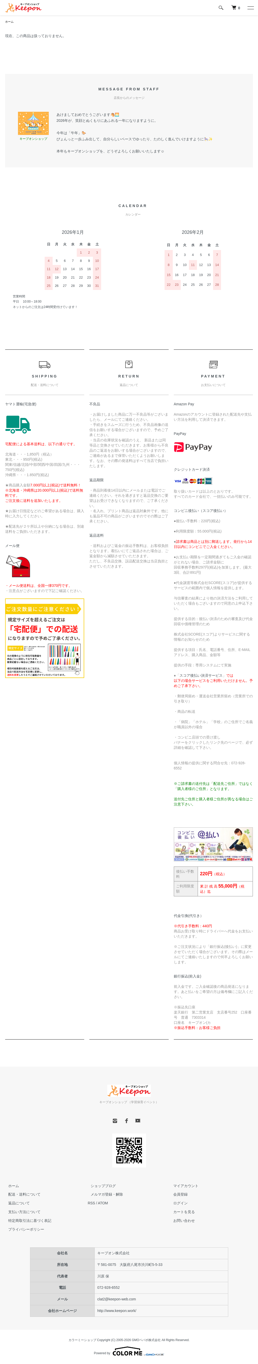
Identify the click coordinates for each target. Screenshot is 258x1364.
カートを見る (181, 1212)
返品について (16, 1204)
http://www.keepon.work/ (116, 1311)
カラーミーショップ (82, 1340)
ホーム (9, 22)
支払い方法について (21, 1212)
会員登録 (177, 1195)
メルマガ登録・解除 (104, 1195)
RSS (91, 1204)
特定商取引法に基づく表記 (26, 1221)
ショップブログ (100, 1186)
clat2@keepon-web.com (116, 1300)
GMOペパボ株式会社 (146, 1340)
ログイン (177, 1204)
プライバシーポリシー (23, 1230)
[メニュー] (250, 7)
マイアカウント (182, 1186)
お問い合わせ (181, 1221)
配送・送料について (21, 1195)
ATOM (103, 1204)
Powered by (129, 1351)
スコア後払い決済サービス (201, 676)
